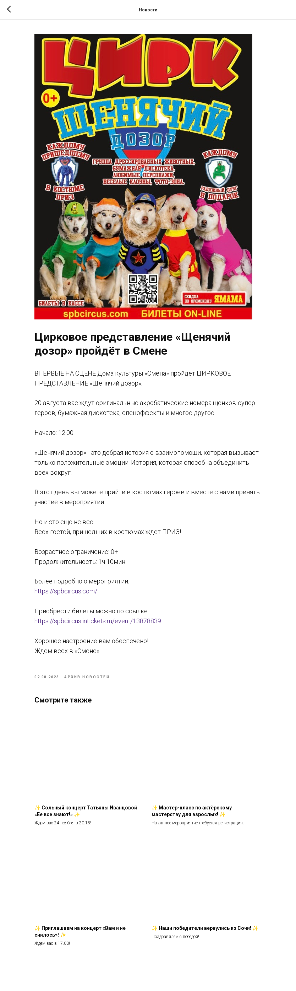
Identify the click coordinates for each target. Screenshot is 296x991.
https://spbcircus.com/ (65, 591)
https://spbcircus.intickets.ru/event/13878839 (97, 621)
